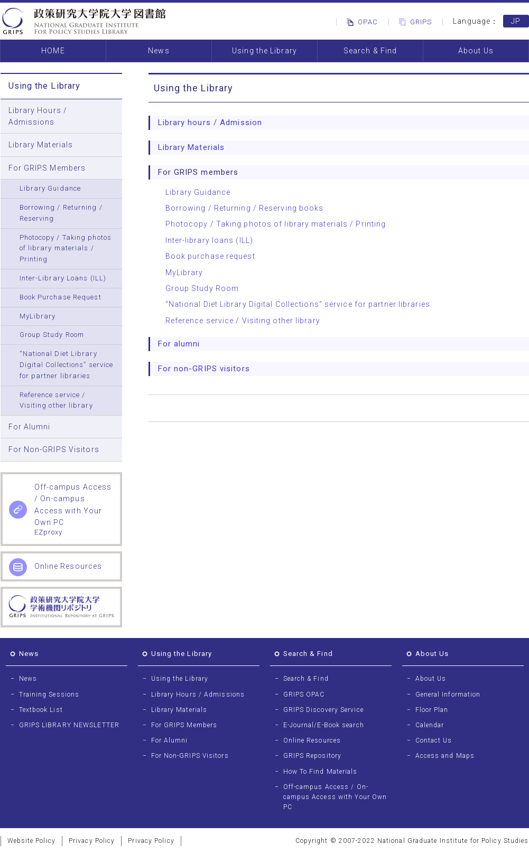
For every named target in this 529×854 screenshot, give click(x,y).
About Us (476, 50)
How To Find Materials (320, 771)
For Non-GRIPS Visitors (53, 449)
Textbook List (41, 710)
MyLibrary (38, 316)
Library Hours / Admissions (38, 116)
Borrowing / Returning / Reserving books (244, 208)
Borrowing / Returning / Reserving (61, 212)
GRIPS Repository (312, 755)
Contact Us (433, 740)
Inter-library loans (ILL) (209, 240)
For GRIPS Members (47, 168)
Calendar (429, 725)
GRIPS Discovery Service (323, 710)
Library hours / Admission (210, 122)
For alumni (179, 344)
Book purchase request (210, 256)
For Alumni (29, 427)
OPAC (360, 21)
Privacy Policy (92, 840)
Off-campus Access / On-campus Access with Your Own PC (335, 797)
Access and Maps (445, 755)
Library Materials (40, 144)
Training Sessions (49, 694)
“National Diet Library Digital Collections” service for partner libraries (67, 365)
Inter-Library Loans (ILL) (63, 278)
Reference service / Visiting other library (56, 400)
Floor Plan (432, 710)
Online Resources (312, 740)
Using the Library (264, 50)
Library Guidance (50, 188)
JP (516, 21)
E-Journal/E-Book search (323, 725)
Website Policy (31, 840)
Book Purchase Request (60, 297)
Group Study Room (52, 335)
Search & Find (370, 50)
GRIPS (413, 21)
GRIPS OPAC (304, 694)
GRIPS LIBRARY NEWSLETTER (69, 725)
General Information (448, 694)
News (158, 50)
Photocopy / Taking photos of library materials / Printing (66, 248)
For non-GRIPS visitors (204, 368)
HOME (52, 50)
